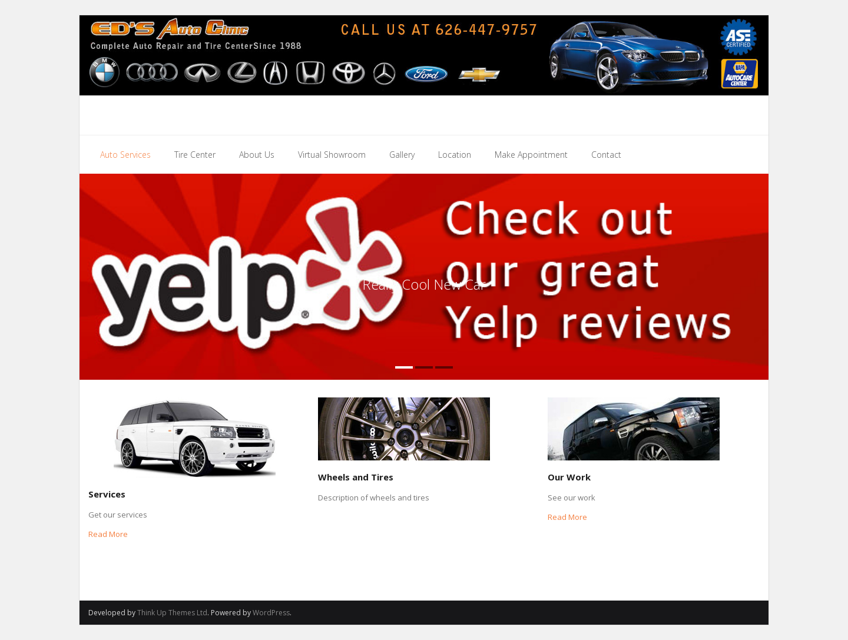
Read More (108, 534)
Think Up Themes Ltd (172, 613)
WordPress (271, 613)
